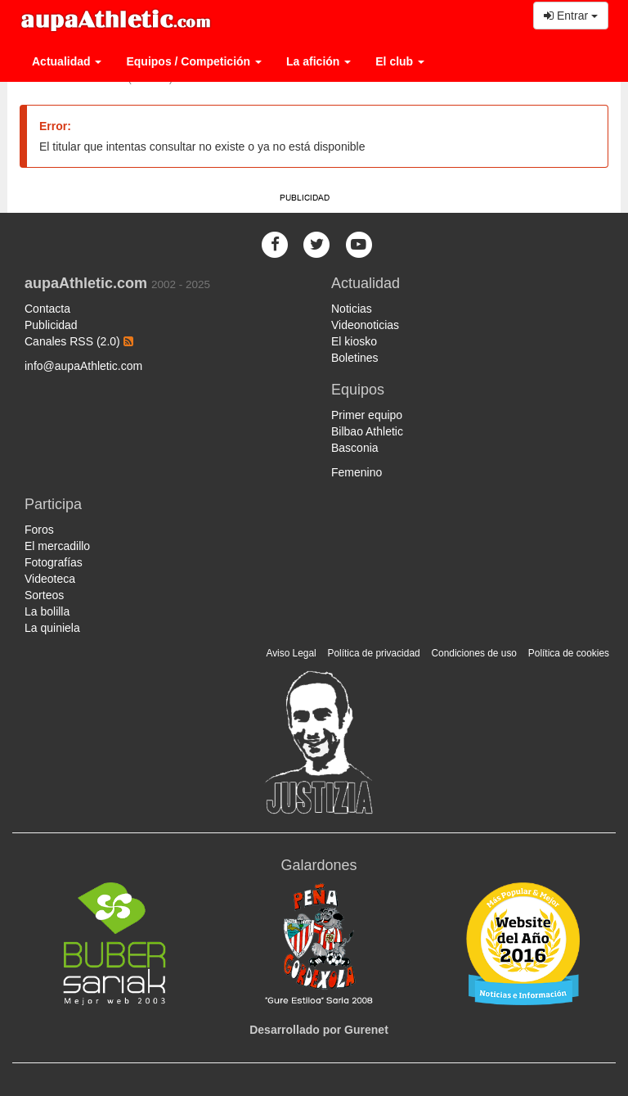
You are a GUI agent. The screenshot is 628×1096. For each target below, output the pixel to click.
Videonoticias (365, 325)
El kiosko (354, 341)
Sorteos (44, 595)
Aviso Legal (291, 653)
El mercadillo (57, 546)
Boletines (355, 357)
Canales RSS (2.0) (79, 341)
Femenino (356, 472)
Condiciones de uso (474, 653)
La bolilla (47, 611)
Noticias (351, 308)
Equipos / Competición (194, 61)
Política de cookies (568, 653)
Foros (39, 529)
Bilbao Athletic (367, 431)
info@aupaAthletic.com (83, 365)
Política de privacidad (374, 653)
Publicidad (51, 325)
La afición (318, 61)
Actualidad (66, 61)
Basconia (355, 447)
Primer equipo (366, 415)
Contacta (47, 308)
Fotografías (54, 562)
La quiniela (52, 627)
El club (399, 61)
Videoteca (50, 578)
